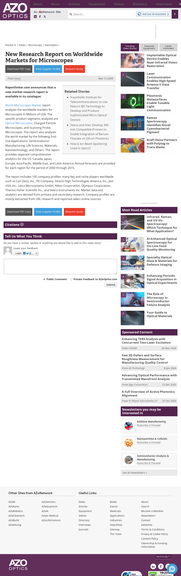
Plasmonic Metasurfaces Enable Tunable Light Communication (160, 96)
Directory (84, 501)
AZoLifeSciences (51, 501)
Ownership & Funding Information (154, 526)
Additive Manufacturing (151, 402)
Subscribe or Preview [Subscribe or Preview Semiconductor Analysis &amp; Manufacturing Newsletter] (149, 444)
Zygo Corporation (138, 366)
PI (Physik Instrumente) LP (143, 382)
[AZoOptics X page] (44, 17)
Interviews (85, 506)
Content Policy (149, 519)
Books (113, 483)
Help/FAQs (116, 506)
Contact (145, 501)
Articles (83, 487)
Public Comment (56, 279)
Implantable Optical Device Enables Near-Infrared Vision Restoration (161, 59)
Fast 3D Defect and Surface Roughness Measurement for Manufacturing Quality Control (149, 342)
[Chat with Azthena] (172, 569)
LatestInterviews (168, 47)
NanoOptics (52, 45)
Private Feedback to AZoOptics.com (95, 279)
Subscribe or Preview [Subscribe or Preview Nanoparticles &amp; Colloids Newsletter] (149, 423)
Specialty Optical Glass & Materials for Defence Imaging (162, 245)
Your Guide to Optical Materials (161, 298)
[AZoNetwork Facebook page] (40, 17)
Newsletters (148, 496)
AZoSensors (49, 483)
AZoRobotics (15, 492)
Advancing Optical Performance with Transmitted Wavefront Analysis (146, 359)
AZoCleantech (16, 496)
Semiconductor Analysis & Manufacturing (153, 438)
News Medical (50, 496)
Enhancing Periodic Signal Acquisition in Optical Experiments (160, 263)
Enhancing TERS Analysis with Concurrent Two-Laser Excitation (149, 325)
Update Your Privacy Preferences (30, 571)
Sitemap (115, 510)
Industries (116, 501)
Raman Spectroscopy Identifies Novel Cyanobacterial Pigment (161, 114)
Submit (110, 284)
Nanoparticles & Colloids (152, 419)
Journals (83, 510)
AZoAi (45, 492)
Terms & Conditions (153, 510)
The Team (116, 515)
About (144, 483)
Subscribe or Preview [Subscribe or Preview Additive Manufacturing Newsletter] (149, 406)
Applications (117, 496)
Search (145, 487)
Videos (82, 496)
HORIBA (133, 332)
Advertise (146, 506)
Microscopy (35, 45)
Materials (115, 492)
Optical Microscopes (18, 123)
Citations (14, 224)
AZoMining (14, 506)
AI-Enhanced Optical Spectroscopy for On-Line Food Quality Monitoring (161, 228)
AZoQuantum (49, 487)
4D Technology (136, 350)
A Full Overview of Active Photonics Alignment (145, 375)
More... (172, 4)
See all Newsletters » (134, 453)
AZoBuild (13, 501)
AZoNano (13, 487)
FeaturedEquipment (149, 47)
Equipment (85, 492)
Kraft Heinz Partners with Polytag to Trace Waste (161, 132)
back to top (163, 537)
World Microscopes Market (23, 105)
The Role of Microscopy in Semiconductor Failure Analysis (162, 282)
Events (114, 487)
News (22, 45)
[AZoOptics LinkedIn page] (35, 17)
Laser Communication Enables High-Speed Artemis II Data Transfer (161, 78)
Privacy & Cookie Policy (154, 515)
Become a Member (152, 492)
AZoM (11, 483)
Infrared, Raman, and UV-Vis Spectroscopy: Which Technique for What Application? (161, 210)
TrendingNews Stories (130, 47)
